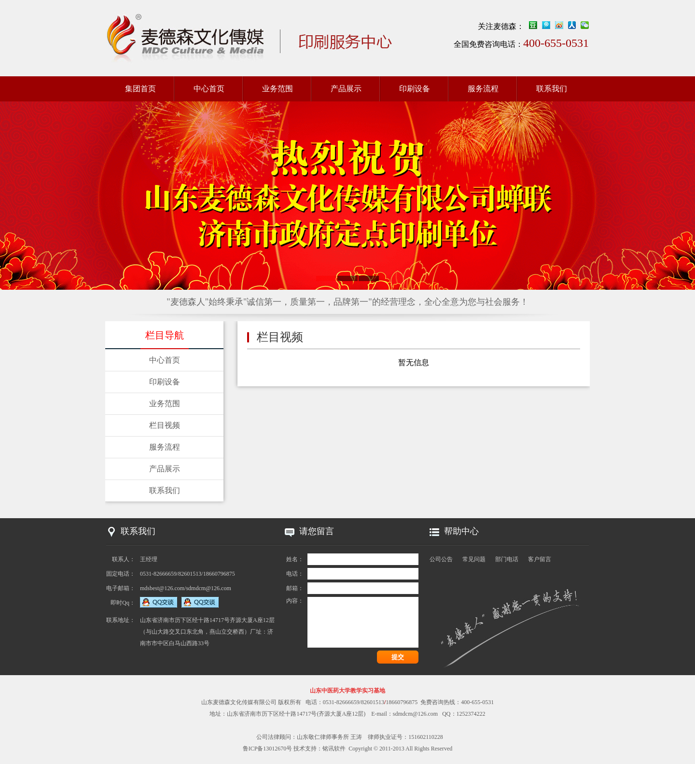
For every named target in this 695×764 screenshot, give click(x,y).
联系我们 (551, 89)
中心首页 (209, 89)
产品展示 (346, 89)
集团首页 (140, 89)
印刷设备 (414, 89)
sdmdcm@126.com (415, 713)
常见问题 (474, 559)
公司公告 (441, 559)
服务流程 (483, 89)
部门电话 (506, 559)
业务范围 (277, 89)
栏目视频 (164, 425)
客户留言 (539, 559)
